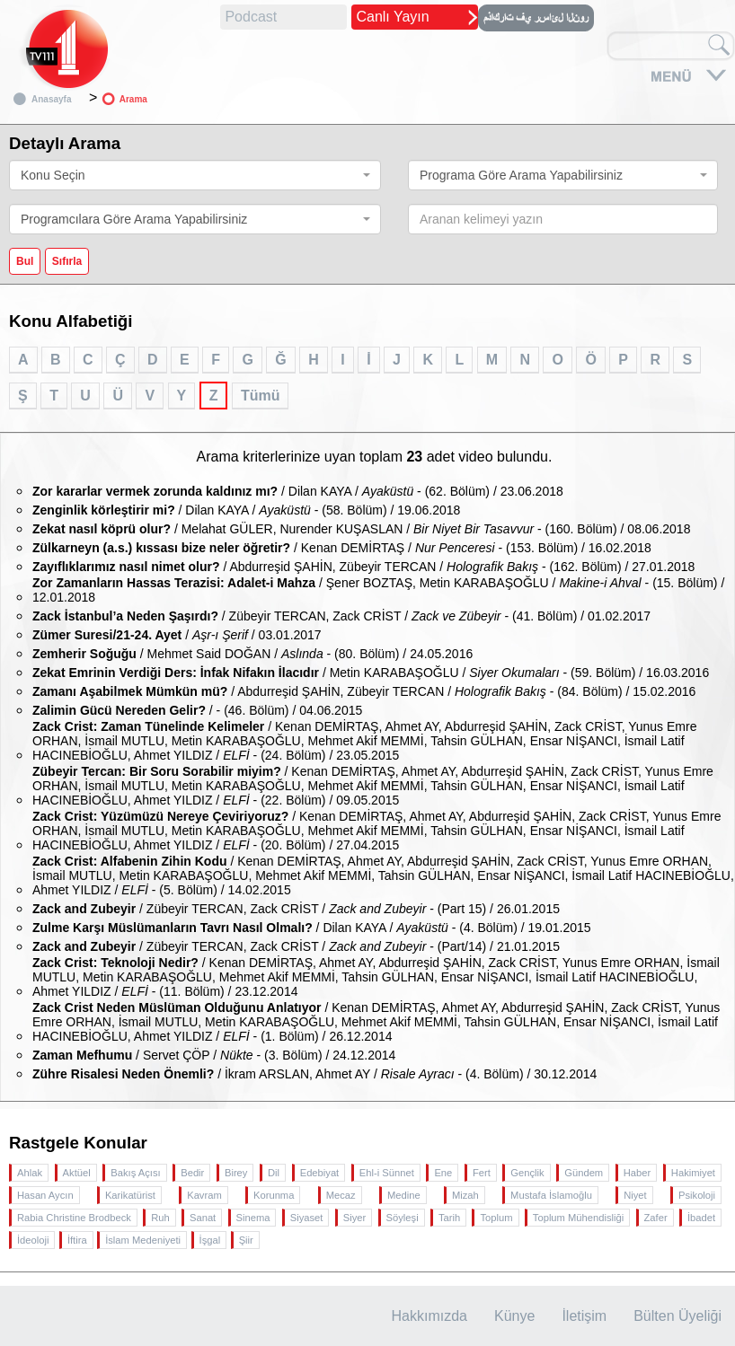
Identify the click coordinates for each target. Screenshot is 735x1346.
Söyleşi (402, 1217)
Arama (133, 99)
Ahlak (29, 1172)
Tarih (449, 1217)
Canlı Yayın (392, 16)
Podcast (251, 16)
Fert (482, 1172)
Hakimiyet (693, 1172)
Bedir (192, 1172)
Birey (236, 1172)
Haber (637, 1172)
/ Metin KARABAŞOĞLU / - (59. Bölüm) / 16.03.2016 (370, 672)
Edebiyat (320, 1172)
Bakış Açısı (135, 1172)
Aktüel (77, 1172)
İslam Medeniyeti (143, 1240)
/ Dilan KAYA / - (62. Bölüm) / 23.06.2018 (297, 491)
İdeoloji (33, 1240)
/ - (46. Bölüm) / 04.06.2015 (197, 710)
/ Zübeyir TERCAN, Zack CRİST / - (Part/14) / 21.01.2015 (296, 946)
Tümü (260, 395)
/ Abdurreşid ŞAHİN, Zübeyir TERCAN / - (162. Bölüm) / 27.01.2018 (363, 566)
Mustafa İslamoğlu (551, 1195)
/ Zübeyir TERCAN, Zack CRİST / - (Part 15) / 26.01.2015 (296, 909)
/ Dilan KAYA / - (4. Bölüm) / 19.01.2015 (311, 927)
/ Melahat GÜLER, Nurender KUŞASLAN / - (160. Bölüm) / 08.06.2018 (361, 529)
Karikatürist (130, 1195)
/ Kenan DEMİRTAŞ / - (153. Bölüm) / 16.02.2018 (341, 548)
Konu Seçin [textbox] (53, 175)
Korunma (273, 1195)
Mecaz (341, 1195)
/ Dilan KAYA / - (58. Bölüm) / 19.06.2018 (246, 510)
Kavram (204, 1195)
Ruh (160, 1217)
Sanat (203, 1217)
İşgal (210, 1240)
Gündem (583, 1172)
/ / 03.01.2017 (177, 635)
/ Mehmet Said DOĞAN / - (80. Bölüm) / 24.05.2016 (252, 654)
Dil (273, 1172)
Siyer (355, 1217)
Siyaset (306, 1217)
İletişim (584, 1316)
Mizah (465, 1195)
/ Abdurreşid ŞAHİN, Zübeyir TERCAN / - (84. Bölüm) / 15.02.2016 (363, 691)
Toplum (496, 1217)
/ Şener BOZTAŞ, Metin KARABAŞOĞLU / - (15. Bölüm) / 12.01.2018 (378, 590)
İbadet (701, 1217)
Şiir (246, 1240)
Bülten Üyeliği (677, 1316)
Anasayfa (51, 99)
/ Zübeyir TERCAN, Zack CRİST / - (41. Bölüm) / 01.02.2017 (341, 616)
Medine (404, 1195)
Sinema (253, 1217)
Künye (514, 1316)
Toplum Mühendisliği (578, 1217)
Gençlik (527, 1172)
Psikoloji (696, 1195)
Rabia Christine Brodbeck (74, 1217)
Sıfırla (67, 261)
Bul (24, 261)
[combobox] (195, 175)
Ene (443, 1172)
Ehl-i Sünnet (386, 1172)
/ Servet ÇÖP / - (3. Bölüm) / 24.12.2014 (213, 1055)
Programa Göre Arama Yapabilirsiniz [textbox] (521, 175)
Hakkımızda (429, 1316)
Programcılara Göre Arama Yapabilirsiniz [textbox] (134, 219)
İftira (77, 1240)
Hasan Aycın (45, 1195)
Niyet (635, 1195)
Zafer (656, 1217)
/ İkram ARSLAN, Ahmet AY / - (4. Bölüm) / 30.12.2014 (314, 1074)
